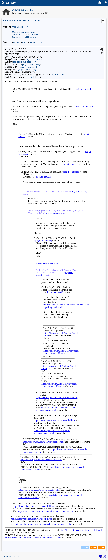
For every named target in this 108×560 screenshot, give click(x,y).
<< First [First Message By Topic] (16, 42)
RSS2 (101, 547)
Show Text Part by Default (25, 34)
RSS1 (93, 547)
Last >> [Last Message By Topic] (42, 42)
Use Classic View (20, 27)
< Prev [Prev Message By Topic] (25, 42)
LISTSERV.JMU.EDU (12, 556)
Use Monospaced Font (23, 32)
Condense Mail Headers (24, 37)
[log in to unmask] (34, 59)
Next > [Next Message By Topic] (33, 42)
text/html (29, 77)
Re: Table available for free (26, 62)
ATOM (85, 547)
